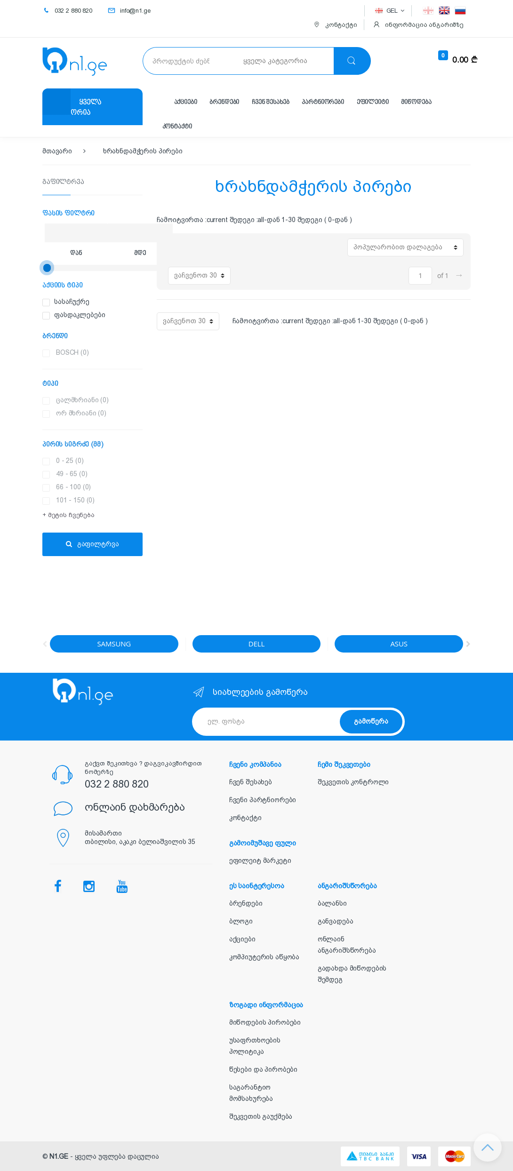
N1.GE (58, 1156)
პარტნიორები (323, 102)
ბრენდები (224, 102)
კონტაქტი (177, 126)
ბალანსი (332, 903)
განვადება (335, 921)
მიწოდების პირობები (265, 1022)
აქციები (185, 102)
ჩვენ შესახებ (270, 102)
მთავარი (57, 151)
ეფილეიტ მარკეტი (260, 860)
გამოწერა (371, 721)
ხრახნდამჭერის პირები (143, 151)
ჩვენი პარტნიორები (263, 800)
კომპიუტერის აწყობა (264, 957)
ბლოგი (241, 921)
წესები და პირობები (263, 1069)
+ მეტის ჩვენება (68, 514)
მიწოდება (416, 102)
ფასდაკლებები (113, 315)
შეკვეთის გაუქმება (261, 1116)
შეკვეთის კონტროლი (353, 782)
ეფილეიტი (373, 102)
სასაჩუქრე (113, 302)
